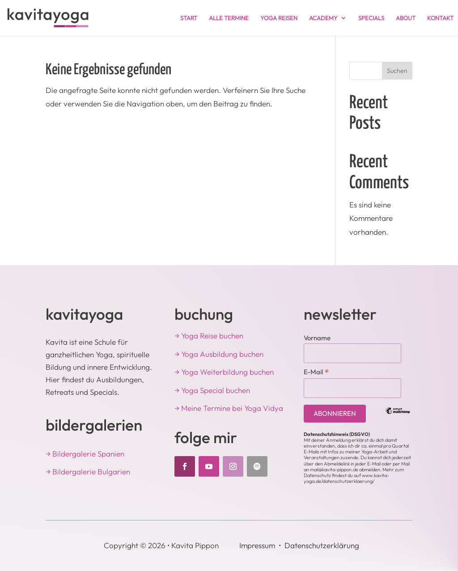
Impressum (257, 545)
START (188, 18)
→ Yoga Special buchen (212, 390)
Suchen (397, 71)
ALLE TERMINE (229, 18)
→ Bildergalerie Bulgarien (88, 471)
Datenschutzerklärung (321, 545)
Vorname (317, 338)
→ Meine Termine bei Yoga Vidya (228, 408)
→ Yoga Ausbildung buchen (218, 354)
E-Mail (316, 371)
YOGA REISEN (278, 18)
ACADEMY (323, 18)
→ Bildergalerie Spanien (85, 453)
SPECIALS (371, 18)
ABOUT (406, 18)
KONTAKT (440, 18)
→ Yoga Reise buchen (208, 335)
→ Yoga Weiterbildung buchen (224, 371)
